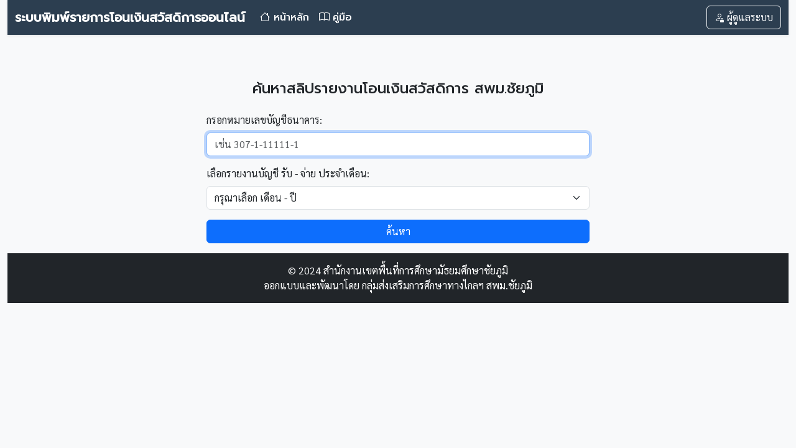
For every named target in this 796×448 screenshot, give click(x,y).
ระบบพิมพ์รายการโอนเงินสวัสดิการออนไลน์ (130, 17)
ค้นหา (398, 231)
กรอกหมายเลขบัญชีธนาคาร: (264, 119)
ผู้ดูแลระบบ (744, 17)
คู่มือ (335, 17)
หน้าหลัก (284, 17)
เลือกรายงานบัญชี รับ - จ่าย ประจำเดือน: (287, 173)
